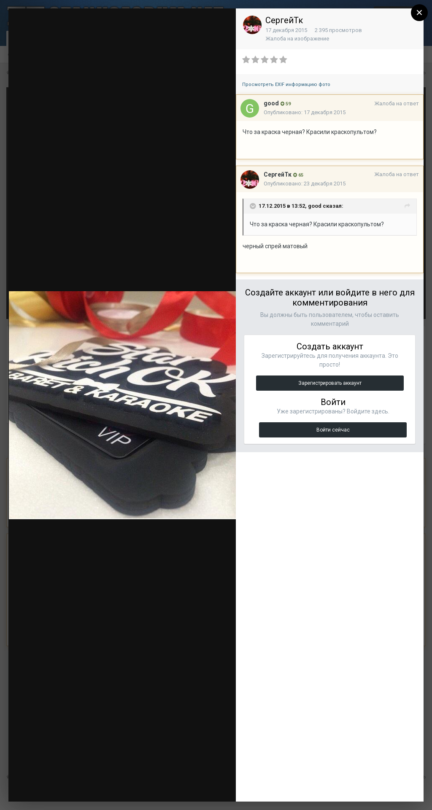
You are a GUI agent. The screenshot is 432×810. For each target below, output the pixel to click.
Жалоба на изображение (297, 38)
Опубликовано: (305, 112)
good (271, 103)
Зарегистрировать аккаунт (330, 383)
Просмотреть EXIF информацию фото (286, 84)
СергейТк (284, 20)
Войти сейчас (333, 430)
